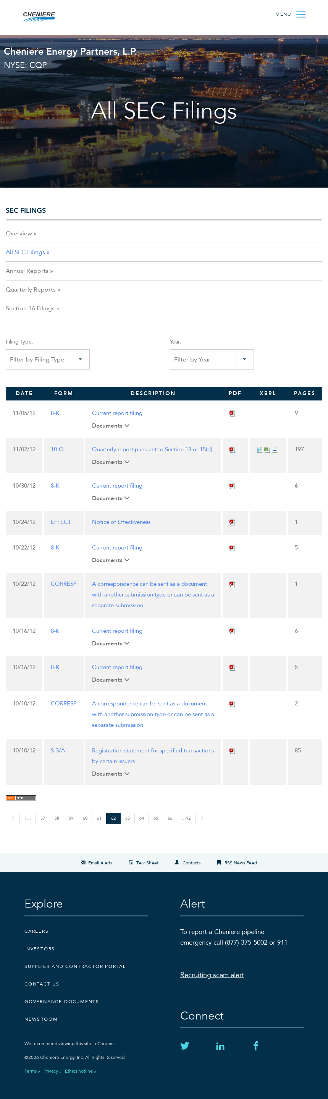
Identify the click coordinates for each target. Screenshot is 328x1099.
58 (57, 818)
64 (141, 818)
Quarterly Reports (31, 289)
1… (27, 818)
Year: (175, 341)
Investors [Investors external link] (39, 949)
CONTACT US (42, 984)
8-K (55, 413)
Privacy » (52, 1071)
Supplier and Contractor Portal (75, 966)
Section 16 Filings (30, 308)
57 (42, 818)
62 (113, 818)
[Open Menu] (288, 13)
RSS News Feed (241, 863)
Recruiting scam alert (212, 975)
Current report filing (117, 413)
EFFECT (61, 522)
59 (71, 818)
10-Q (57, 449)
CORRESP (64, 584)
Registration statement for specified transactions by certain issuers (153, 756)
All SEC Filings (25, 252)
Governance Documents (61, 1002)
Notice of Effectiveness (121, 522)
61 (99, 818)
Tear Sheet (147, 863)
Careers (36, 931)
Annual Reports (27, 271)
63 (127, 818)
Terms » (32, 1071)
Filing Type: (19, 341)
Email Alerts (100, 863)
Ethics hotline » (80, 1071)
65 (155, 818)
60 (85, 818)
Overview (19, 233)
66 (170, 818)
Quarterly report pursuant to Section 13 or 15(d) (152, 449)
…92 (186, 818)
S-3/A (58, 750)
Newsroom (41, 1019)
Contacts (191, 863)
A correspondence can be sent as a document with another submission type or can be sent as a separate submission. (153, 594)
